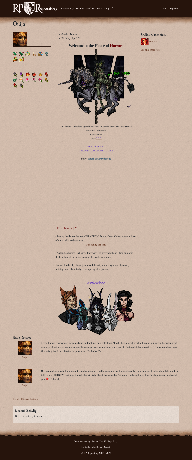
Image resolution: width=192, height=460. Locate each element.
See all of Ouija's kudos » (25, 399)
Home (76, 441)
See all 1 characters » (151, 49)
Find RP (90, 8)
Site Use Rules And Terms (91, 447)
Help (99, 8)
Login (164, 8)
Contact (107, 447)
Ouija (25, 357)
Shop (106, 8)
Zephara (153, 41)
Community (67, 8)
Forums (80, 8)
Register (174, 8)
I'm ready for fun (96, 244)
